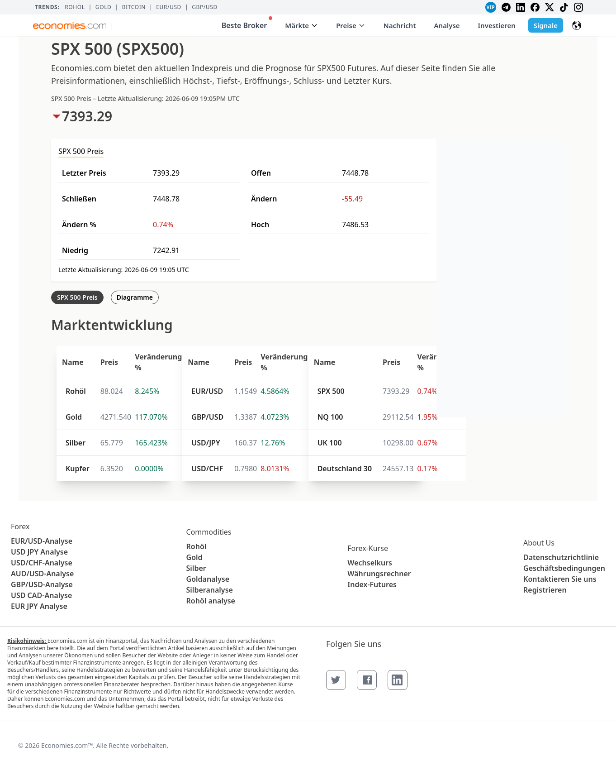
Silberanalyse (209, 590)
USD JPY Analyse (39, 552)
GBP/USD (205, 7)
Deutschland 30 (344, 469)
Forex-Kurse (367, 548)
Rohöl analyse (210, 601)
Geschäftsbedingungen (564, 568)
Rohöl (75, 7)
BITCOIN (134, 7)
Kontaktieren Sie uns (560, 579)
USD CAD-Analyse (41, 595)
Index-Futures (372, 584)
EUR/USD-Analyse (41, 541)
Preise (350, 25)
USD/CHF (207, 469)
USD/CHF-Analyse (41, 563)
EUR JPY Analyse (39, 606)
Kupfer (78, 469)
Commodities (209, 532)
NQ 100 (330, 417)
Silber (75, 443)
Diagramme (135, 297)
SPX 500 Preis (77, 297)
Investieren (497, 25)
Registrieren (545, 590)
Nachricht (400, 25)
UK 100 (329, 443)
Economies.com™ (67, 745)
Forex (20, 526)
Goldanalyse (208, 579)
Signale (546, 25)
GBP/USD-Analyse (42, 584)
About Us (538, 543)
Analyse (447, 25)
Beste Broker (247, 23)
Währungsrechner (379, 574)
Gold (103, 7)
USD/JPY (205, 443)
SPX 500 (331, 391)
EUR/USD (168, 7)
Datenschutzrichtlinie (561, 557)
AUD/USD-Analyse (42, 574)
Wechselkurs (369, 563)
